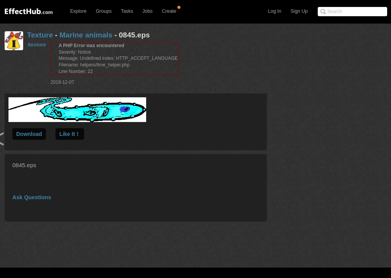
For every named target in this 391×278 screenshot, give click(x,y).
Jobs (147, 11)
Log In (274, 11)
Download (29, 134)
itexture (37, 44)
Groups (103, 11)
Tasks (127, 11)
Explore (78, 11)
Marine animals (85, 35)
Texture (40, 35)
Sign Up (299, 11)
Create (169, 11)
